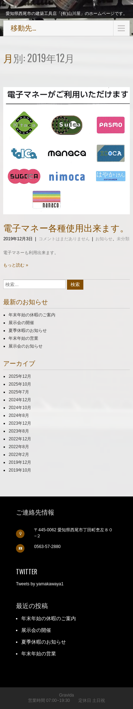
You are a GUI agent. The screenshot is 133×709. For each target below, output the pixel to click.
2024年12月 (20, 399)
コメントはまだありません (64, 238)
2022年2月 (19, 454)
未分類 (123, 238)
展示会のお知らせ (26, 346)
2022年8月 (19, 446)
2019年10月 (20, 470)
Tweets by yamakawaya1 (39, 583)
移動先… (23, 28)
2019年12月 (20, 462)
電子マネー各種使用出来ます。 (66, 227)
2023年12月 (20, 423)
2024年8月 (19, 415)
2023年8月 (19, 431)
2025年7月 (19, 392)
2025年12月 (20, 376)
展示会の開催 (21, 322)
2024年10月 (20, 407)
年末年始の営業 (23, 338)
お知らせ (103, 238)
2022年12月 (20, 438)
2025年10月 (20, 384)
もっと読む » (15, 265)
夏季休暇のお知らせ (28, 330)
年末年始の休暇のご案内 (32, 314)
